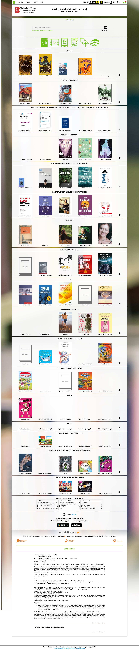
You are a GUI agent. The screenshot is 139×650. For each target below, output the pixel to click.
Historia (28, 2)
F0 (111, 2)
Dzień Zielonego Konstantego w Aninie (46, 555)
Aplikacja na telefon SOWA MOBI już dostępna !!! (49, 627)
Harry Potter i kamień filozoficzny (43, 502)
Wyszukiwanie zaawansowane (39, 30)
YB (98, 2)
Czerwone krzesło (62, 506)
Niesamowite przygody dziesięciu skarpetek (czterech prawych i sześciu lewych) (53, 508)
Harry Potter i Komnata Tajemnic (43, 505)
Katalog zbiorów (69, 20)
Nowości (20, 2)
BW (94, 2)
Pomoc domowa (62, 505)
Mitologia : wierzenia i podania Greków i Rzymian (47, 503)
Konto (41, 2)
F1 (114, 2)
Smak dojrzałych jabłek (85, 505)
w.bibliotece (61, 536)
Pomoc (35, 2)
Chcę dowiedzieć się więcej (61, 648)
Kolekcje (50, 30)
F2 (118, 2)
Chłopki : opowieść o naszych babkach (66, 502)
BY (101, 2)
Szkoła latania (62, 508)
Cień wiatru (39, 506)
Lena (82, 503)
